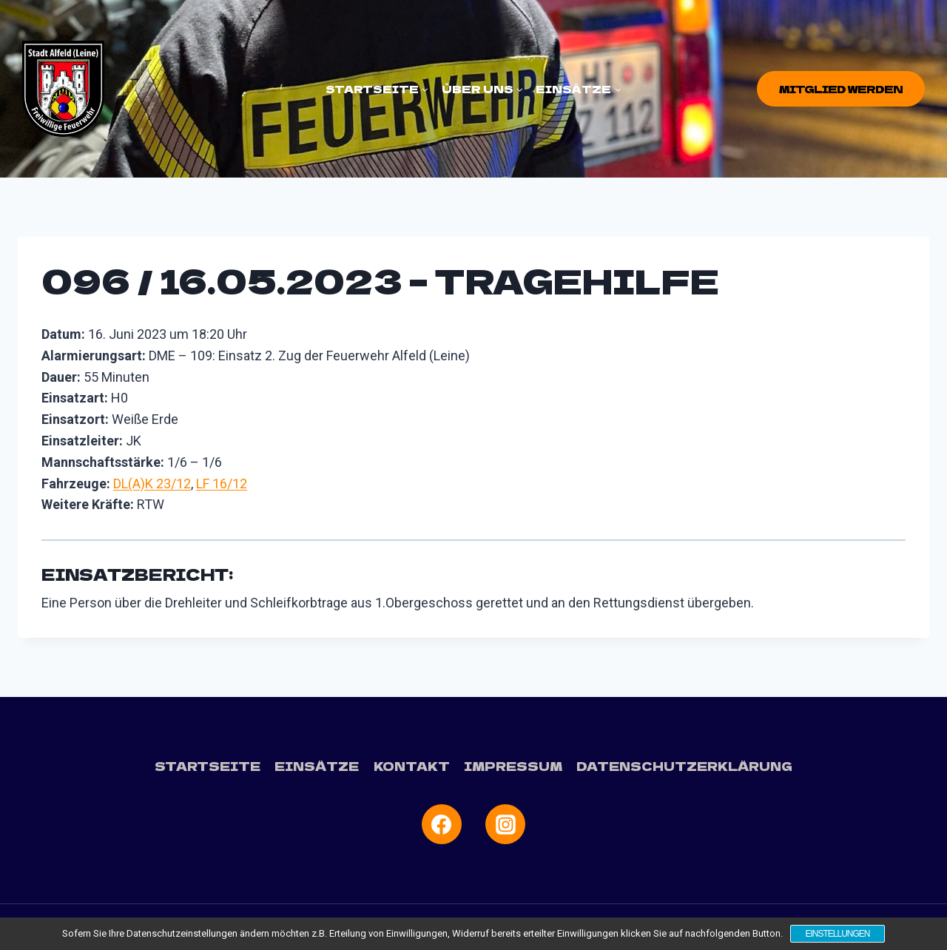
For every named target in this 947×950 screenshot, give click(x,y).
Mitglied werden (841, 88)
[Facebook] (442, 824)
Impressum (513, 766)
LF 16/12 (221, 483)
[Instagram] (505, 824)
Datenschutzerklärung (684, 766)
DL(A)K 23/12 (152, 483)
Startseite (207, 766)
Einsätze (316, 766)
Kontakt (412, 766)
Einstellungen (837, 934)
